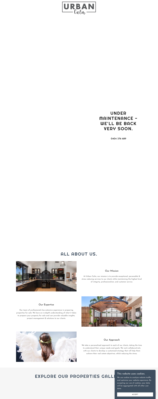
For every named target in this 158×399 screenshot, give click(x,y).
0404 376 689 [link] (118, 139)
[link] (79, 2)
